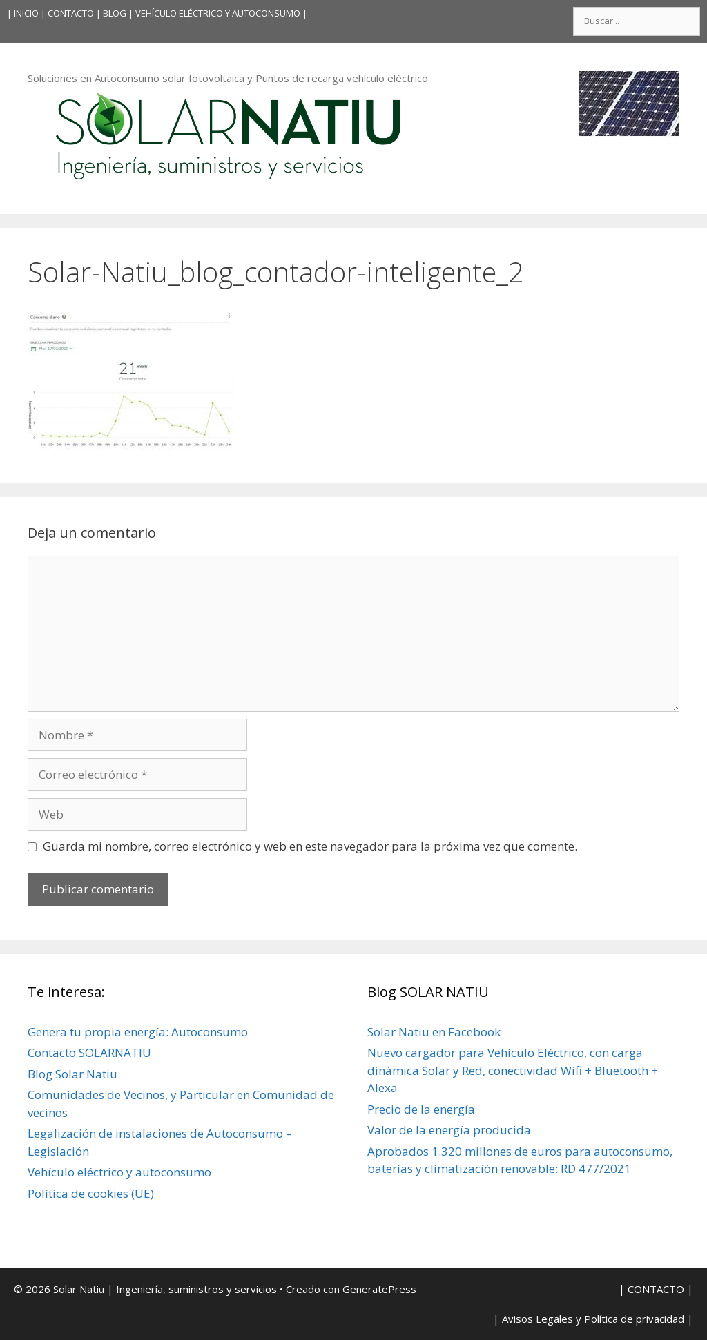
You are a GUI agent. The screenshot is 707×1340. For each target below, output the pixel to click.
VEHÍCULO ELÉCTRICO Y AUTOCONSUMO (217, 13)
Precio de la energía (421, 1109)
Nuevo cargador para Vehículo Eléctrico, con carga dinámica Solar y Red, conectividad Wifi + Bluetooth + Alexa (512, 1070)
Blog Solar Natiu (72, 1074)
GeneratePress (379, 1289)
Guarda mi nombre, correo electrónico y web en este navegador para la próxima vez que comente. (310, 846)
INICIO (26, 13)
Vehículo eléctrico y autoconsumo (119, 1172)
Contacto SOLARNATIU (89, 1052)
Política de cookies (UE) (91, 1193)
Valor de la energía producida (449, 1130)
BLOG (114, 13)
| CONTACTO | (71, 13)
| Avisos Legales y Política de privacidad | (593, 1319)
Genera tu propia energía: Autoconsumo (138, 1032)
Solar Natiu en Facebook (434, 1032)
